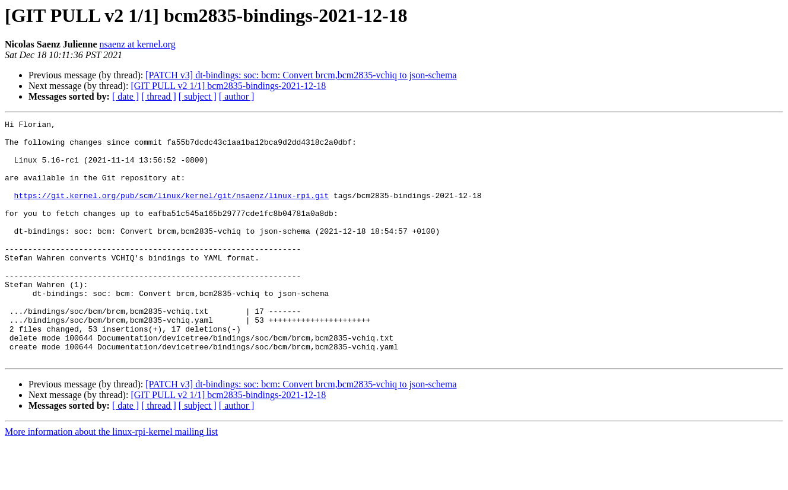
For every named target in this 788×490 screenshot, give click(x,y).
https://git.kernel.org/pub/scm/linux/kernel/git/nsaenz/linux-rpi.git (171, 211)
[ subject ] (198, 96)
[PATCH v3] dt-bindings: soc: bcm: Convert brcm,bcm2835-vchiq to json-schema (300, 75)
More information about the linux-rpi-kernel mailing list (111, 480)
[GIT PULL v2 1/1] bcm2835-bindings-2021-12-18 (228, 86)
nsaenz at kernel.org (138, 44)
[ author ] (237, 96)
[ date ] (125, 96)
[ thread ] (158, 96)
